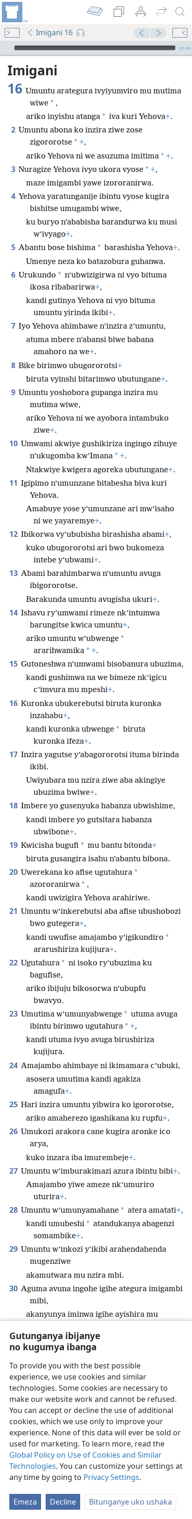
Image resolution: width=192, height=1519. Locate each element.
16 (13, 703)
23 (13, 1014)
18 (13, 805)
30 (13, 1288)
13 (13, 573)
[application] (96, 48)
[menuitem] (14, 12)
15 (13, 664)
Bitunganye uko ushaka (130, 1502)
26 (13, 1131)
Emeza (25, 1502)
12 (13, 534)
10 (13, 443)
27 (13, 1171)
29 (13, 1249)
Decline (63, 1502)
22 (13, 963)
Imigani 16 (50, 32)
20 (13, 872)
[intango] (14, 12)
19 (13, 845)
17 (13, 754)
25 (13, 1104)
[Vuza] (6, 48)
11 (13, 483)
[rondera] (180, 12)
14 (13, 613)
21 (13, 911)
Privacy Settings (111, 1477)
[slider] (94, 48)
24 (13, 1065)
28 (13, 1210)
